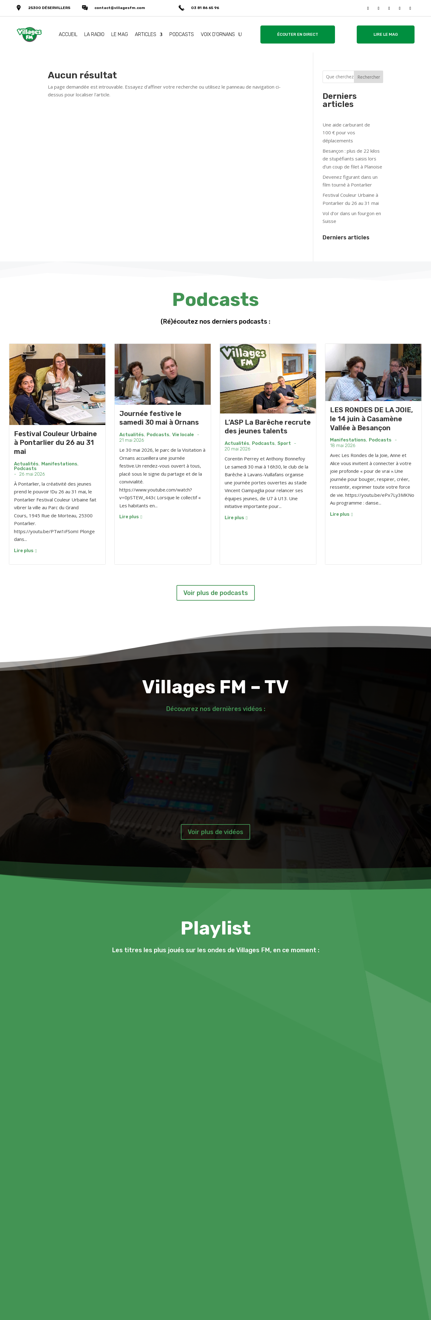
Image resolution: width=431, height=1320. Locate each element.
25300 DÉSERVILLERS (49, 8)
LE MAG (119, 34)
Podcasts (25, 468)
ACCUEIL (68, 34)
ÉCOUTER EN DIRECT (297, 34)
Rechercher (368, 77)
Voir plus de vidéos (215, 832)
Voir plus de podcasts (215, 593)
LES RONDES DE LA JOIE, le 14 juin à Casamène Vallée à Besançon (371, 419)
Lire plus (25, 550)
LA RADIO (94, 34)
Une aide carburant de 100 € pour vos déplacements (346, 133)
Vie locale (183, 434)
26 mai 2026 (32, 474)
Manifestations (59, 464)
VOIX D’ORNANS (218, 34)
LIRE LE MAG (386, 34)
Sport (284, 443)
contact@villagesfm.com (119, 8)
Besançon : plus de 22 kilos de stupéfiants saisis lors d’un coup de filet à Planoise (352, 159)
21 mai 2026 (131, 440)
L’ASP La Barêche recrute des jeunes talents (268, 427)
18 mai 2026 (342, 445)
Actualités (26, 464)
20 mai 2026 (237, 449)
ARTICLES (145, 34)
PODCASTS (181, 34)
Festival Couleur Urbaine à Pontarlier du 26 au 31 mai (55, 443)
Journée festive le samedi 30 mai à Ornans (159, 418)
